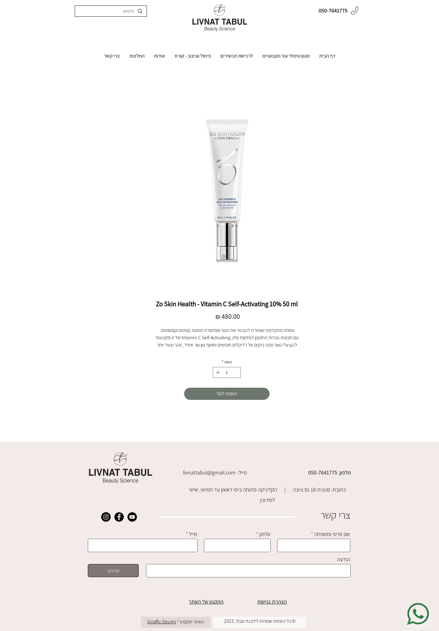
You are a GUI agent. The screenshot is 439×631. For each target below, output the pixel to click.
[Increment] (217, 372)
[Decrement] (236, 372)
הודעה (343, 559)
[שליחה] (113, 570)
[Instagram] (106, 517)
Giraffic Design (161, 622)
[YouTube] (132, 517)
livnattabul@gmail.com (209, 472)
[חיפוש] (111, 11)
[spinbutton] (227, 372)
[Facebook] (119, 517)
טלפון (264, 534)
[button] (286, 57)
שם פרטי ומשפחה (332, 534)
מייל (193, 534)
